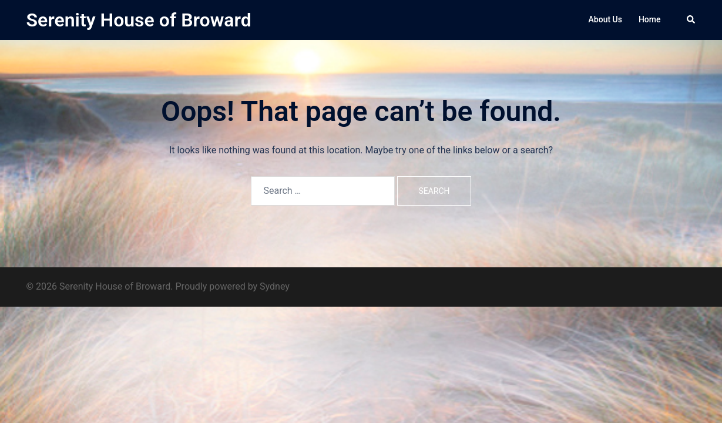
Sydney (275, 286)
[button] (691, 20)
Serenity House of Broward (138, 20)
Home (650, 19)
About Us (605, 19)
